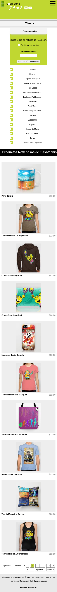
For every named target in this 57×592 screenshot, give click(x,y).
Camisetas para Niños (32, 111)
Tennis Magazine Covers (13, 514)
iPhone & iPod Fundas (32, 92)
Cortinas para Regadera (32, 143)
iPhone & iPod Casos (32, 83)
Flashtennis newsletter (30, 45)
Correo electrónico (28, 52)
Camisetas (32, 102)
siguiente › (40, 569)
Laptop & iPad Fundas (32, 97)
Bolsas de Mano (32, 129)
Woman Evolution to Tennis (14, 434)
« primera (7, 566)
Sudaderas (32, 120)
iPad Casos (32, 88)
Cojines (32, 124)
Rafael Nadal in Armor (12, 474)
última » (50, 569)
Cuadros (32, 70)
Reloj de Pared (32, 134)
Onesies (32, 115)
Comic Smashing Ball (12, 275)
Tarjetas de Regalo (32, 79)
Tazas (32, 138)
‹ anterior (17, 566)
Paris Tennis (7, 196)
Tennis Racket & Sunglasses (15, 236)
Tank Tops (32, 106)
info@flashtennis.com (37, 581)
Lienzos (32, 74)
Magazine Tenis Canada (13, 355)
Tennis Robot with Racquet (14, 395)
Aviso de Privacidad (28, 587)
